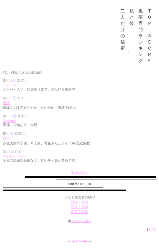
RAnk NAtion (79, 245)
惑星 (6, 142)
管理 (151, 233)
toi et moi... (11, 89)
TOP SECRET (81, 225)
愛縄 (6, 107)
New (85, 177)
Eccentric (9, 125)
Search (76, 177)
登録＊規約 (79, 206)
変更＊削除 (79, 216)
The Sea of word (14, 160)
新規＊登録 (79, 211)
